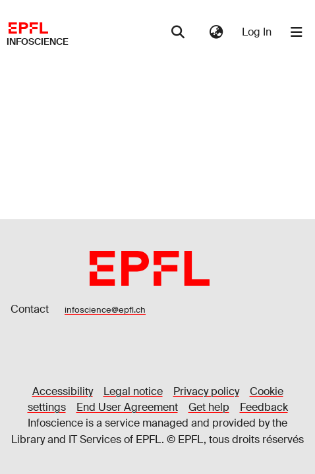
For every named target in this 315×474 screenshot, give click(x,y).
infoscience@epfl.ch (105, 309)
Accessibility (62, 391)
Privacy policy (206, 391)
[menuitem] (216, 32)
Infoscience (38, 41)
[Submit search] (177, 32)
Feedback (264, 407)
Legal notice (133, 391)
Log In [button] (257, 32)
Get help (208, 407)
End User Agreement (127, 407)
